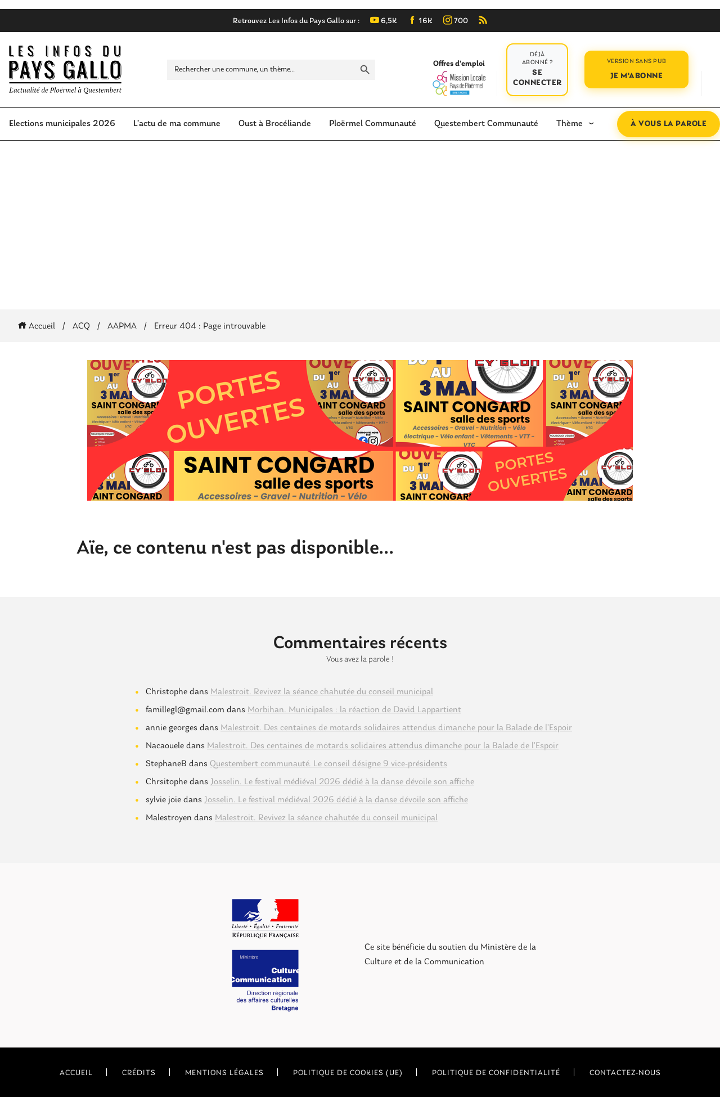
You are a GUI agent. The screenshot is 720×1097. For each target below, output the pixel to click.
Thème (569, 123)
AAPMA (122, 326)
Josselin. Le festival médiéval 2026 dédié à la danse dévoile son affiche (342, 781)
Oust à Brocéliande (274, 123)
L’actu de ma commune (176, 123)
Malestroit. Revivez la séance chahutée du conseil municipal (321, 691)
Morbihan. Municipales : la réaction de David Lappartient (354, 709)
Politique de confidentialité (496, 1073)
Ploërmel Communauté (372, 123)
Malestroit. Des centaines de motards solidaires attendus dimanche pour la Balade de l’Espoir (396, 727)
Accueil (38, 326)
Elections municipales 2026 (62, 123)
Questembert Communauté (486, 123)
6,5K (383, 21)
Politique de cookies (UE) (348, 1073)
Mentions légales (224, 1073)
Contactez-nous (625, 1073)
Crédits (139, 1073)
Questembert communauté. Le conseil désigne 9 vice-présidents (328, 763)
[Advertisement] (360, 225)
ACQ (81, 326)
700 (455, 21)
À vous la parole (668, 124)
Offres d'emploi (458, 78)
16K (420, 21)
